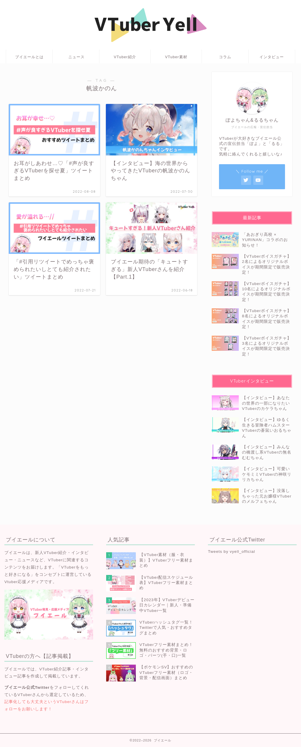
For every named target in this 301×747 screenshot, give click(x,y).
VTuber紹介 (125, 57)
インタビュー (271, 57)
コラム (225, 57)
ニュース (76, 57)
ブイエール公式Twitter (27, 687)
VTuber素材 (176, 57)
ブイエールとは (29, 57)
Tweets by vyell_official (231, 551)
